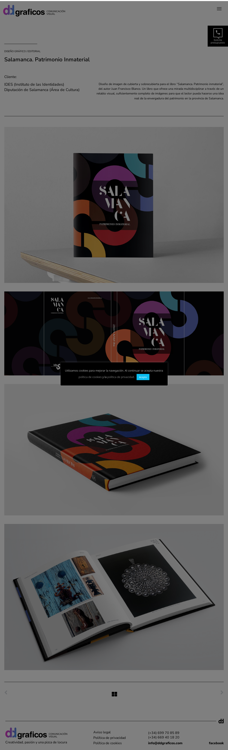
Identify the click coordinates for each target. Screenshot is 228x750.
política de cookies (90, 377)
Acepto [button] (143, 377)
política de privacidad (120, 377)
